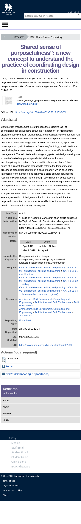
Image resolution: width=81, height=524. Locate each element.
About (6, 407)
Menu (4, 25)
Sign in (6, 495)
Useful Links (72, 12)
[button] (4, 360)
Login (6, 420)
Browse (7, 413)
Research (20, 37)
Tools (7, 366)
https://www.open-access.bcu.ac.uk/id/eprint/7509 (45, 345)
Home (6, 400)
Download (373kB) (27, 104)
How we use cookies (12, 490)
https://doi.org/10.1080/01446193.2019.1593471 (40, 112)
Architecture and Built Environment (53, 302)
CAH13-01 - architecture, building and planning (48, 289)
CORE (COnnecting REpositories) (25, 374)
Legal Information (11, 485)
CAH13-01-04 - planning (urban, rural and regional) (48, 292)
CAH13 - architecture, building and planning (42, 267)
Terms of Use (9, 481)
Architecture (25, 315)
